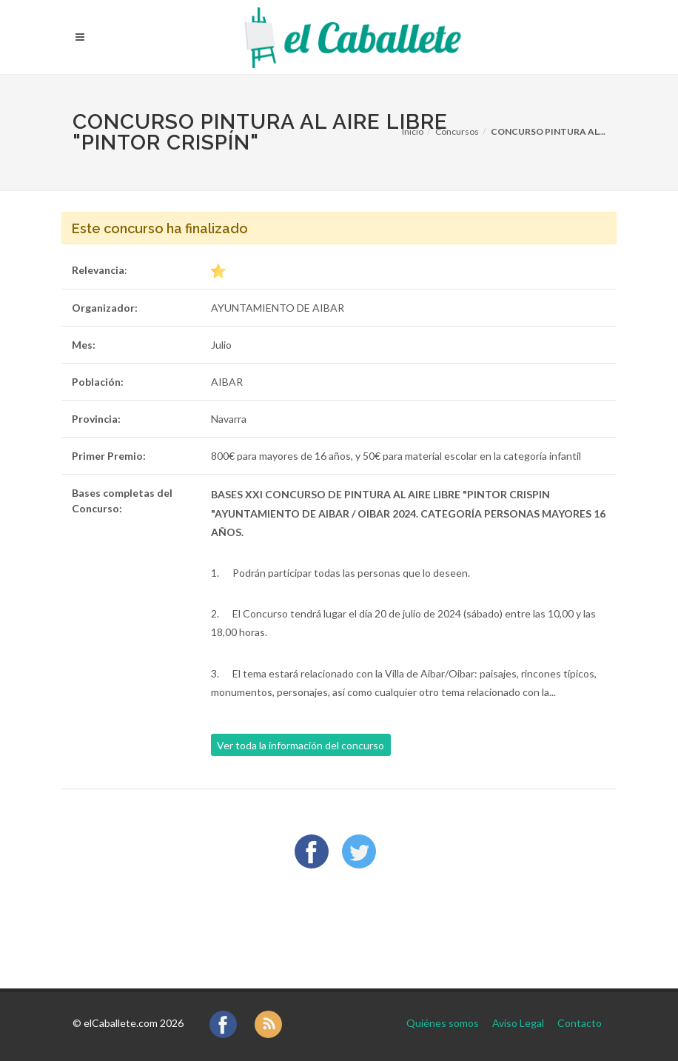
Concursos (457, 131)
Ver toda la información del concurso (300, 745)
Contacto (579, 1023)
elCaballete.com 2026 (134, 1023)
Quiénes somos (442, 1023)
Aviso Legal (518, 1023)
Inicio (412, 131)
